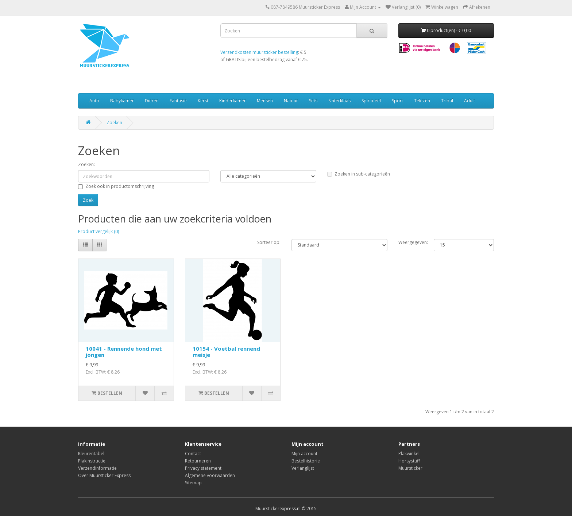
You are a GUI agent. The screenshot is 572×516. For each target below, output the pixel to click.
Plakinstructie (91, 461)
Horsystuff (409, 461)
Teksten (422, 101)
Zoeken (114, 122)
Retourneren (198, 461)
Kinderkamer (232, 101)
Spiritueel (371, 101)
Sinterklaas (339, 101)
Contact (193, 453)
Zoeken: (86, 164)
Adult (469, 101)
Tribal (447, 101)
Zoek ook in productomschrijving (116, 186)
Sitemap (193, 483)
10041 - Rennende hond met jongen (124, 351)
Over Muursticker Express (104, 475)
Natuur (291, 101)
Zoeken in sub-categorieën (358, 174)
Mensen (265, 101)
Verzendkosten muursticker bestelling (259, 52)
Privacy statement (203, 468)
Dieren (152, 101)
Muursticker (410, 468)
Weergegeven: (410, 242)
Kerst (203, 101)
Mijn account (304, 453)
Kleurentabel (91, 453)
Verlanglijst (302, 468)
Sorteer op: (269, 242)
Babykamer (122, 101)
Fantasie (178, 101)
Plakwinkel (409, 453)
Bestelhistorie (305, 461)
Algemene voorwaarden (210, 475)
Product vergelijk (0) (98, 231)
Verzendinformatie (97, 468)
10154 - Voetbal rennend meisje (226, 351)
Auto (94, 101)
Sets (313, 101)
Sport (397, 101)
